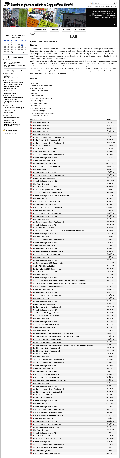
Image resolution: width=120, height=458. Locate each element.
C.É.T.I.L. (7, 76)
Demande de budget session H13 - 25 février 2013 (51, 196)
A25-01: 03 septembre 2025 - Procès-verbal (48, 445)
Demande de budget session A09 (45, 149)
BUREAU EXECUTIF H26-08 (13, 83)
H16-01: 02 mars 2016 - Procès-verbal (46, 254)
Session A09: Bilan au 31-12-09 (44, 152)
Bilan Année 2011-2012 (41, 184)
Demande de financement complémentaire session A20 (53, 333)
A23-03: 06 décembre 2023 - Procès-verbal (48, 415)
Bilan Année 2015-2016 (41, 257)
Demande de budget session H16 (45, 248)
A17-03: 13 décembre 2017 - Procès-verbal (48, 286)
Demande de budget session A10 (45, 158)
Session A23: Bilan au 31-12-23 (44, 418)
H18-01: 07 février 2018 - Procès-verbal (47, 295)
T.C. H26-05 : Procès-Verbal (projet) (13, 102)
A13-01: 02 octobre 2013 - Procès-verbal (47, 207)
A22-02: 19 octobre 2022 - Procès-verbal (47, 392)
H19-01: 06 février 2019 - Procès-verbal (47, 307)
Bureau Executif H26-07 (12, 124)
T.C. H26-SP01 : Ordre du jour (14, 108)
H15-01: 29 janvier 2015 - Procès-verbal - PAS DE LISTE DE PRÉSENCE (58, 231)
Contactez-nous (111, 6)
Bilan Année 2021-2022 (41, 383)
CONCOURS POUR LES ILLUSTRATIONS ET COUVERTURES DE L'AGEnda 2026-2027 (14, 64)
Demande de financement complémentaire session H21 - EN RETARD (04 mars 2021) (63, 345)
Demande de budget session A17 (45, 278)
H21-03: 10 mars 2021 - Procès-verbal (46, 348)
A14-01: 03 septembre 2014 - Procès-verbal (48, 222)
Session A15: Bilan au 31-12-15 (44, 245)
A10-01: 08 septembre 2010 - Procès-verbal (48, 155)
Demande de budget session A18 (45, 301)
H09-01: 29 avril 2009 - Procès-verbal (46, 146)
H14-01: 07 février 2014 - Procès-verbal (47, 213)
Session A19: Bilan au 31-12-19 (44, 327)
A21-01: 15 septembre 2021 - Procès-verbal (48, 360)
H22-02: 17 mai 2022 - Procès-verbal (46, 377)
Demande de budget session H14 (45, 216)
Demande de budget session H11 (45, 163)
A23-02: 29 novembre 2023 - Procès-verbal (48, 412)
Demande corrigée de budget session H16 (48, 251)
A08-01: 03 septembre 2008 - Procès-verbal (48, 143)
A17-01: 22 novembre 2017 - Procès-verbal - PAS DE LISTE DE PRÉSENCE (60, 281)
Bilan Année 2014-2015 (41, 237)
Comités (66, 30)
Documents (80, 30)
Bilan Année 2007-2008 (41, 128)
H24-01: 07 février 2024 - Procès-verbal (47, 424)
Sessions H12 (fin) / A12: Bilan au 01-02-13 (48, 190)
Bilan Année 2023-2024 (41, 430)
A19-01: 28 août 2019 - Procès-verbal (46, 325)
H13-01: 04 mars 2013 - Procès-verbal (46, 202)
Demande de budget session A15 (45, 243)
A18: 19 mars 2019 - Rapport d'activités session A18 (51, 313)
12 (22, 45)
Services (54, 30)
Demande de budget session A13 (45, 204)
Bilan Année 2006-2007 (41, 131)
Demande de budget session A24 (45, 433)
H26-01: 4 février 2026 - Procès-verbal (46, 453)
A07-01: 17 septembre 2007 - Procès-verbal (48, 137)
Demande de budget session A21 (45, 366)
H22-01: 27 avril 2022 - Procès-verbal (46, 374)
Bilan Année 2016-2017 (41, 275)
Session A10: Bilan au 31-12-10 (44, 160)
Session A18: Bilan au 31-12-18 (44, 304)
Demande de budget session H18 (45, 292)
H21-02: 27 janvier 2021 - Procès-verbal (47, 342)
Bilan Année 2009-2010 (41, 122)
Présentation (40, 30)
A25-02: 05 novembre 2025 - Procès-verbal (48, 448)
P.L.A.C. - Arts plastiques (12, 78)
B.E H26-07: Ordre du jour (12, 126)
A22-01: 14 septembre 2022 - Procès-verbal (48, 389)
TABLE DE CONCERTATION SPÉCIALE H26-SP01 (13, 98)
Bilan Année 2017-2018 (41, 298)
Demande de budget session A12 (45, 187)
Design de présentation (12, 117)
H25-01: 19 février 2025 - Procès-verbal (47, 439)
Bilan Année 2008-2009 (41, 125)
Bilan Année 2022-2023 (41, 404)
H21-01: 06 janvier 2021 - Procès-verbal (47, 339)
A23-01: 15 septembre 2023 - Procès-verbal (48, 409)
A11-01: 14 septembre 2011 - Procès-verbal (48, 175)
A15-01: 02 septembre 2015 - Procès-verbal (48, 240)
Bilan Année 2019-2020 (41, 330)
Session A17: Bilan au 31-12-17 (44, 289)
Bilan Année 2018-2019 (41, 319)
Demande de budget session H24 (45, 421)
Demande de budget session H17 (45, 272)
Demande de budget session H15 (45, 234)
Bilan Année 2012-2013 (41, 199)
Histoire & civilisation (11, 86)
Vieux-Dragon (8, 112)
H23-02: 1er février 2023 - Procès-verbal (47, 398)
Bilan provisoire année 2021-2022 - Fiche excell (50, 380)
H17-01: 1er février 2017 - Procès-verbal (47, 269)
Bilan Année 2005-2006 (41, 134)
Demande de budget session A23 (45, 407)
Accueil (90, 6)
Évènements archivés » (19, 53)
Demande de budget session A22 (45, 386)
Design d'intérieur (10, 88)
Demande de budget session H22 (45, 371)
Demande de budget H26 (42, 451)
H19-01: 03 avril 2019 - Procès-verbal (46, 316)
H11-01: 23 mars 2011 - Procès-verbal (46, 166)
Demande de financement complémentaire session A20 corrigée (56, 336)
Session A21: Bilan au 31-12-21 (44, 368)
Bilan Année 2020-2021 (41, 357)
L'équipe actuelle (10, 122)
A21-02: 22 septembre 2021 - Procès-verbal (48, 363)
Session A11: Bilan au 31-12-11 (44, 178)
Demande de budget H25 (42, 436)
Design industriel (10, 93)
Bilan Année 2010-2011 (41, 169)
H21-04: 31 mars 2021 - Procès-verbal (46, 351)
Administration (11, 130)
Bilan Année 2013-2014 (41, 219)
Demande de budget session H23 (45, 401)
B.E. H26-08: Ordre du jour (13, 84)
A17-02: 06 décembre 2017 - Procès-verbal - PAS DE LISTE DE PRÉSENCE (59, 284)
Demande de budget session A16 (45, 260)
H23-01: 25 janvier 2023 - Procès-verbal (47, 395)
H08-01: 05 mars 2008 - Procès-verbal (46, 140)
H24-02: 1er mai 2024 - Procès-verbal (46, 427)
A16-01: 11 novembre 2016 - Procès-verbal (48, 263)
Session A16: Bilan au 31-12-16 (44, 266)
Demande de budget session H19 (45, 310)
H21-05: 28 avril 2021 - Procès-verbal (46, 354)
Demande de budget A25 (42, 442)
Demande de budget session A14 (45, 225)
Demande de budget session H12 (45, 181)
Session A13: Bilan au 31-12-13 (44, 210)
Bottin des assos (99, 6)
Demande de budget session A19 (45, 322)
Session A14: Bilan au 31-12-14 (44, 228)
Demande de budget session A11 (45, 172)
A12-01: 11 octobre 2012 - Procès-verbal (47, 193)
